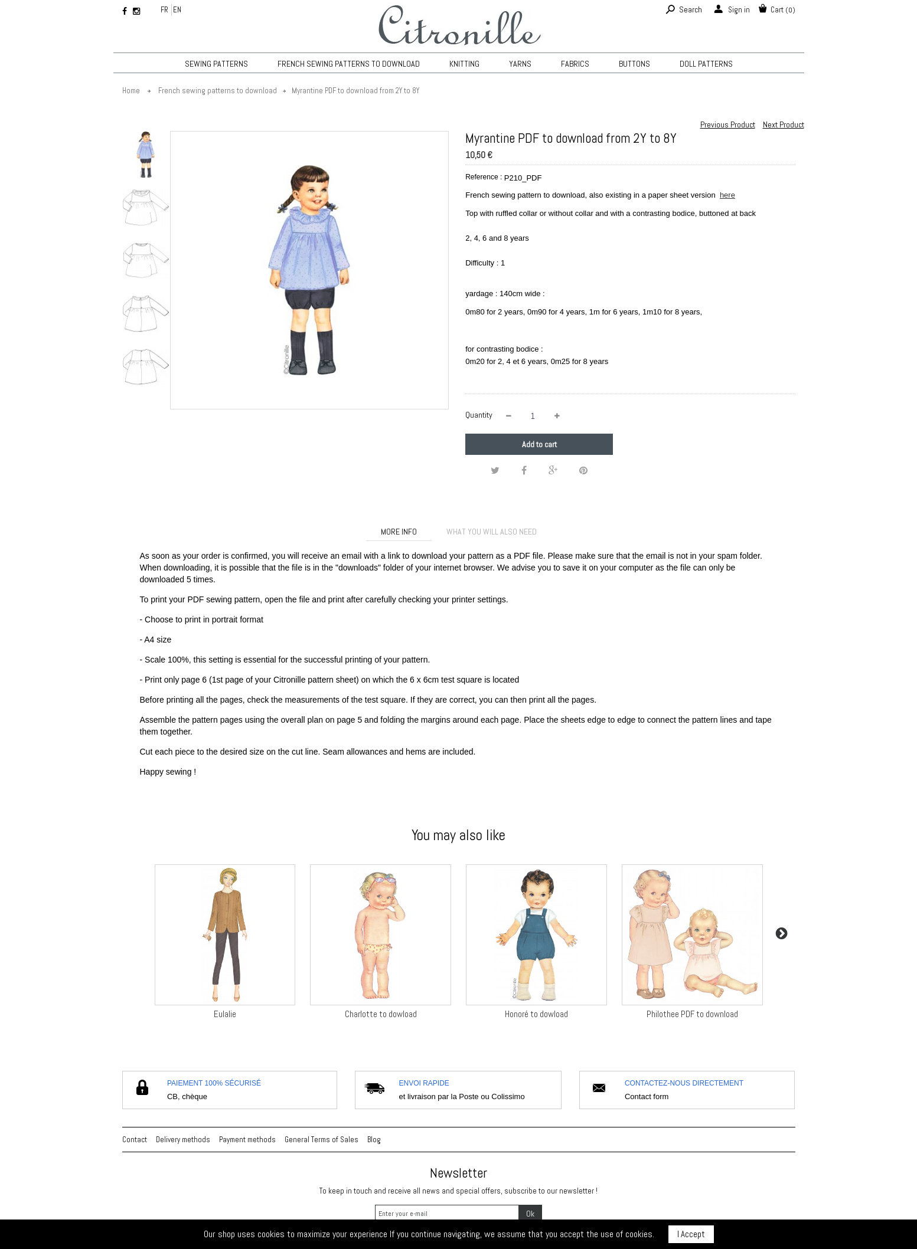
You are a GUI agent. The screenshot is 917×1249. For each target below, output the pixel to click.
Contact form (646, 1096)
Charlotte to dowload (381, 1013)
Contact (134, 1140)
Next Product (783, 124)
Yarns (520, 63)
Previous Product (727, 124)
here (727, 195)
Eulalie (225, 1013)
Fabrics (575, 63)
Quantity (478, 414)
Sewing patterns (216, 63)
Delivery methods (183, 1140)
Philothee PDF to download (692, 1013)
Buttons (634, 63)
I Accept (691, 1234)
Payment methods (247, 1140)
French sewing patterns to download (349, 63)
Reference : (483, 177)
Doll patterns (706, 63)
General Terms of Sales (321, 1140)
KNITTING (464, 63)
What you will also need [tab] (491, 531)
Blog (374, 1140)
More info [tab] (399, 531)
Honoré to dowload (536, 1013)
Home (131, 91)
